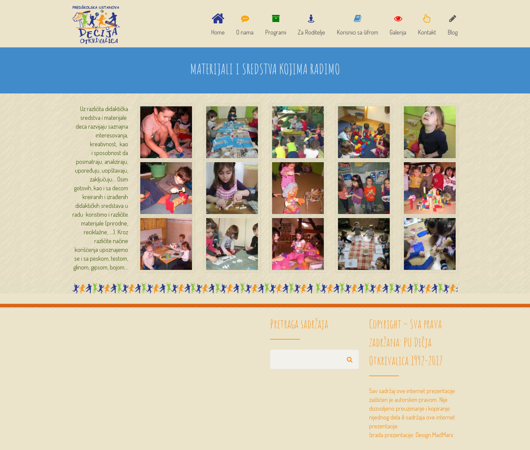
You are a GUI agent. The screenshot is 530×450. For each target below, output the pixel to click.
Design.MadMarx (434, 434)
